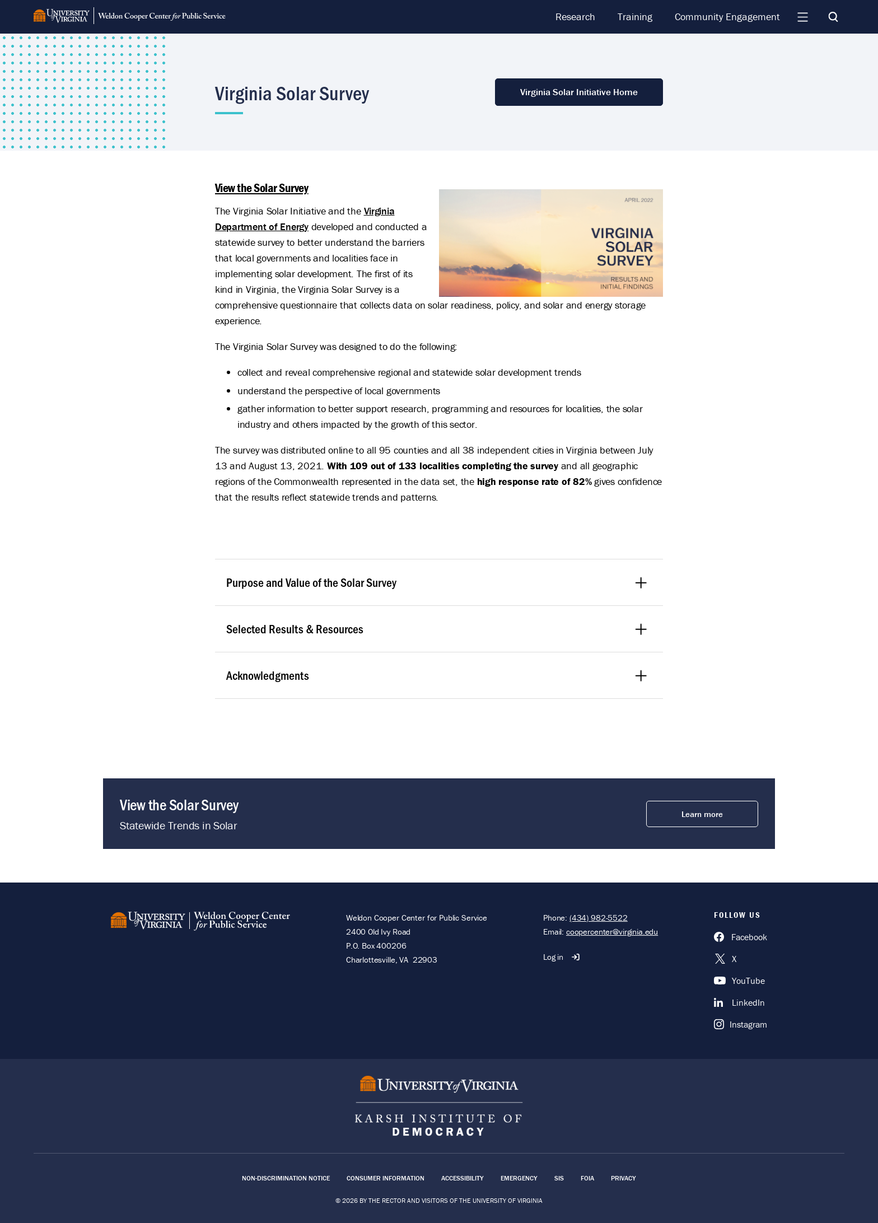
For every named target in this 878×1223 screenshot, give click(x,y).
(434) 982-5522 (598, 917)
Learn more (702, 814)
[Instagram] (740, 1024)
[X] (740, 958)
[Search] (833, 17)
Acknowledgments (437, 675)
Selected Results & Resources (437, 628)
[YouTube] (740, 980)
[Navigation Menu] (802, 17)
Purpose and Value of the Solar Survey (437, 582)
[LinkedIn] (740, 1002)
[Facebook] (740, 937)
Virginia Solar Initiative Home (579, 92)
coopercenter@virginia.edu (612, 931)
